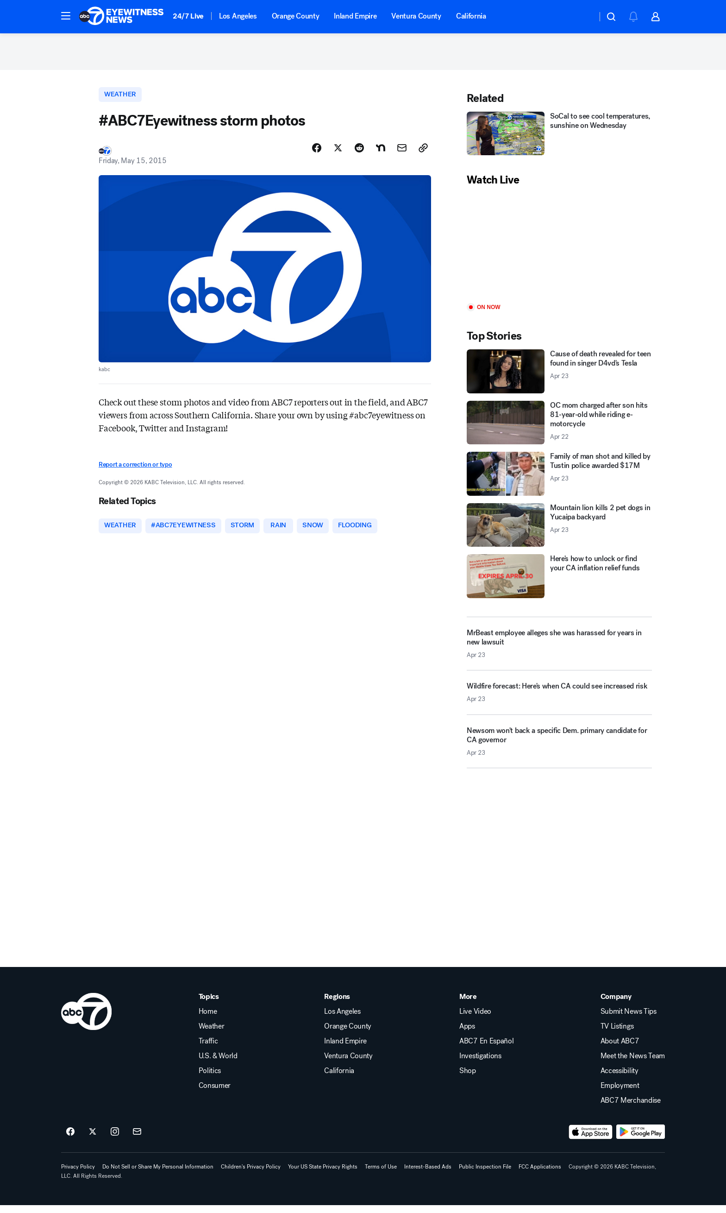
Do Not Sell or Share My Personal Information (157, 1174)
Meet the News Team (633, 1063)
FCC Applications (540, 1174)
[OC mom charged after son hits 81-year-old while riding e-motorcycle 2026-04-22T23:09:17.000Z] (559, 428)
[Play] (559, 251)
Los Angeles (238, 16)
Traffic (208, 1048)
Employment (620, 1093)
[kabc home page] (86, 1018)
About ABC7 (620, 1048)
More (468, 1004)
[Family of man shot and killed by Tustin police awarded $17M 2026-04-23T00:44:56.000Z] (559, 479)
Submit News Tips (629, 1019)
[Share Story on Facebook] (317, 154)
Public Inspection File (485, 1174)
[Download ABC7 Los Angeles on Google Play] (640, 1139)
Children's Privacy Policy (251, 1174)
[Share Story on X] (338, 154)
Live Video (475, 1019)
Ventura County (416, 16)
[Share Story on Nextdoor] (380, 154)
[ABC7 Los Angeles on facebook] (70, 1139)
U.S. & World (218, 1063)
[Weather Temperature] (583, 16)
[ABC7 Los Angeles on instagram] (115, 1139)
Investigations (480, 1063)
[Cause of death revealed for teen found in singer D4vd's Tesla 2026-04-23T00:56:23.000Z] (559, 377)
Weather (212, 1033)
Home (208, 1019)
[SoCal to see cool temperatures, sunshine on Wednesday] (559, 139)
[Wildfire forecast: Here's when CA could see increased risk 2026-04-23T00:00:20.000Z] (559, 701)
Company (616, 1004)
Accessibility (619, 1078)
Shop (467, 1078)
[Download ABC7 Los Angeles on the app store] (591, 1139)
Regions (337, 1004)
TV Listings (617, 1033)
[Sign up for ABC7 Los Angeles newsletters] (137, 1139)
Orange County (295, 16)
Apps (467, 1033)
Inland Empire (355, 16)
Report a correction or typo (135, 471)
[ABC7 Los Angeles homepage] (121, 16)
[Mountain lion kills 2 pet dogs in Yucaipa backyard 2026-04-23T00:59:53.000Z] (559, 530)
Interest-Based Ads (427, 1174)
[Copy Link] (423, 154)
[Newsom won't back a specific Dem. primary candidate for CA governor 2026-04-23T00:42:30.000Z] (559, 750)
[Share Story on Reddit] (359, 154)
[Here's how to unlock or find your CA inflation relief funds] (559, 582)
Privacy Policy (78, 1174)
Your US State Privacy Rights (322, 1174)
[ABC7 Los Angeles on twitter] (92, 1139)
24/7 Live (188, 16)
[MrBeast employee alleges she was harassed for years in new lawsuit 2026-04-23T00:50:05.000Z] (559, 648)
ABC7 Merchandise (631, 1108)
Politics (210, 1078)
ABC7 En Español (486, 1048)
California (471, 16)
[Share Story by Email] (402, 154)
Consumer (215, 1093)
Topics (209, 1004)
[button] (65, 15)
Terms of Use (381, 1174)
